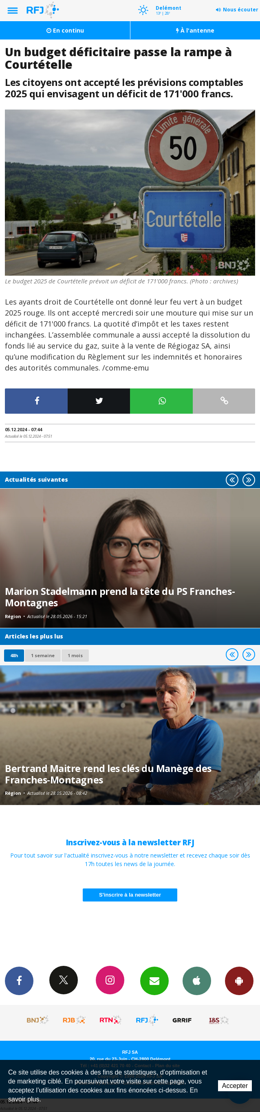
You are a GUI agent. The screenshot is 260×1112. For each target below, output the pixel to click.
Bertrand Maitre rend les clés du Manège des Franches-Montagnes (108, 774)
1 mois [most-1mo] (75, 655)
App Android (239, 980)
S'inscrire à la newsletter (130, 895)
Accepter (235, 1085)
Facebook (19, 980)
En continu (65, 30)
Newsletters (154, 980)
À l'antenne (195, 30)
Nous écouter (240, 9)
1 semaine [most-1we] (43, 655)
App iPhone (197, 980)
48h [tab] (14, 655)
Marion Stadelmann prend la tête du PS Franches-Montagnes (120, 597)
